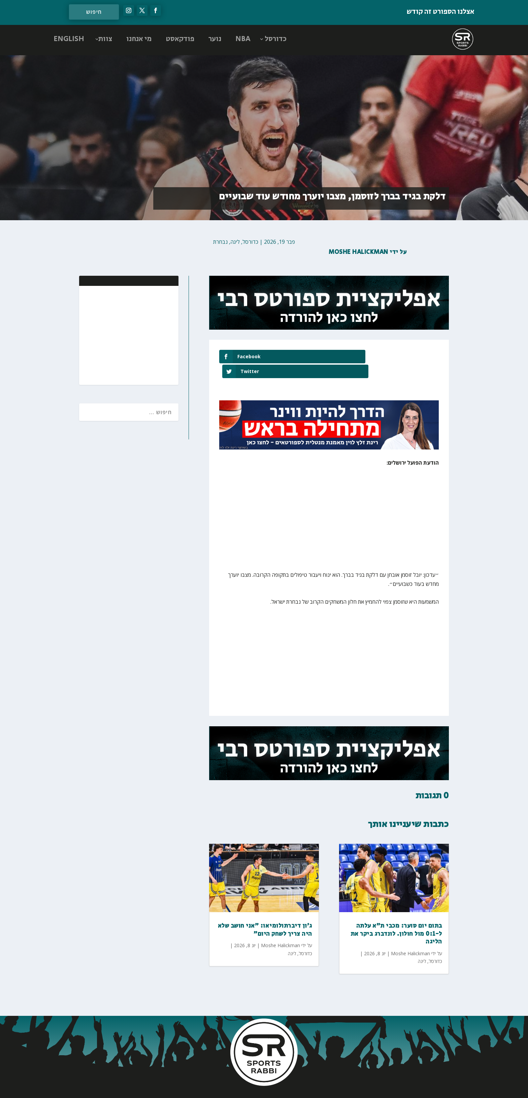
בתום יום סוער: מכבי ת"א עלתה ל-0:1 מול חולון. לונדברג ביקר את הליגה (396, 919)
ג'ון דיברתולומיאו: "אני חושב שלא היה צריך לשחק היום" (265, 915)
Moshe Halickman (358, 252)
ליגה (235, 241)
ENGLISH (69, 39)
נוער (214, 39)
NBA (243, 39)
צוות (105, 39)
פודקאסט (180, 39)
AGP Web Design (219, 1086)
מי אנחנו (139, 39)
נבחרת (220, 241)
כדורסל (276, 39)
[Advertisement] (130, 335)
